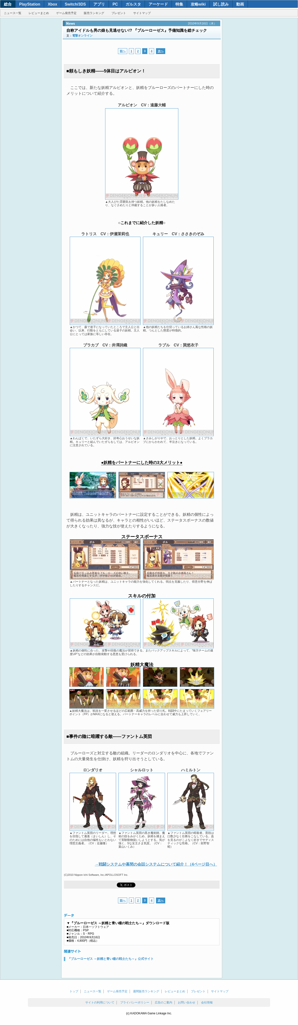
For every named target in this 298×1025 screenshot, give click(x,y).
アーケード (158, 4)
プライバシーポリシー (134, 1002)
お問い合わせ (186, 1002)
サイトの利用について (99, 1002)
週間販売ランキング (146, 991)
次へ (161, 51)
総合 (8, 4)
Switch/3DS (75, 4)
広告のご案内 (163, 1002)
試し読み (221, 4)
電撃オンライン (82, 35)
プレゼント (118, 13)
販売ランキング (94, 13)
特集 (179, 4)
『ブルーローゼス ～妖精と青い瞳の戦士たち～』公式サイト (111, 959)
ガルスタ (133, 4)
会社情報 (207, 1002)
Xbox (52, 4)
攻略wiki (198, 4)
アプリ (99, 4)
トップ (74, 991)
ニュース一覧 (12, 13)
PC (115, 4)
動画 (240, 4)
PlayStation (29, 4)
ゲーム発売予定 (66, 13)
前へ (122, 51)
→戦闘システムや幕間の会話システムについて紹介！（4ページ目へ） (156, 864)
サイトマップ (142, 13)
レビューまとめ (39, 13)
